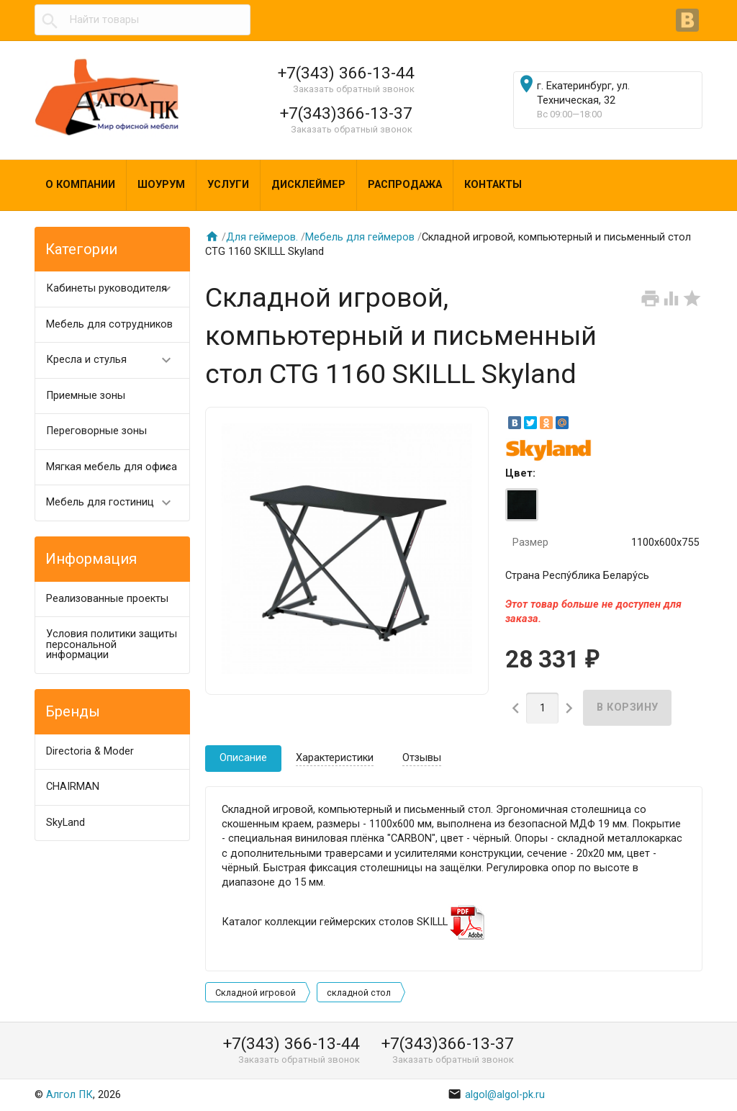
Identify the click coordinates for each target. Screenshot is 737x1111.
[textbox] (142, 20)
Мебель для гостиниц (115, 503)
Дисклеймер (308, 185)
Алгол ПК (69, 1095)
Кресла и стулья (115, 360)
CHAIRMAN (72, 787)
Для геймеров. (262, 237)
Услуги (228, 185)
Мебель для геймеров (360, 237)
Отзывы (421, 758)
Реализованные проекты (107, 599)
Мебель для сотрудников (109, 324)
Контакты (493, 185)
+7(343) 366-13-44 (346, 72)
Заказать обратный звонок (354, 89)
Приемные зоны (85, 396)
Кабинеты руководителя (115, 289)
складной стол (359, 992)
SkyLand (65, 823)
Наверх (676, 1085)
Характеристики (335, 758)
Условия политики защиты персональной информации (111, 644)
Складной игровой (255, 992)
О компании (80, 185)
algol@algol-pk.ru (497, 1095)
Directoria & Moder (90, 751)
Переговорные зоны (96, 431)
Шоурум (161, 185)
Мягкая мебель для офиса (115, 467)
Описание (243, 758)
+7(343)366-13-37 (346, 113)
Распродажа (405, 185)
